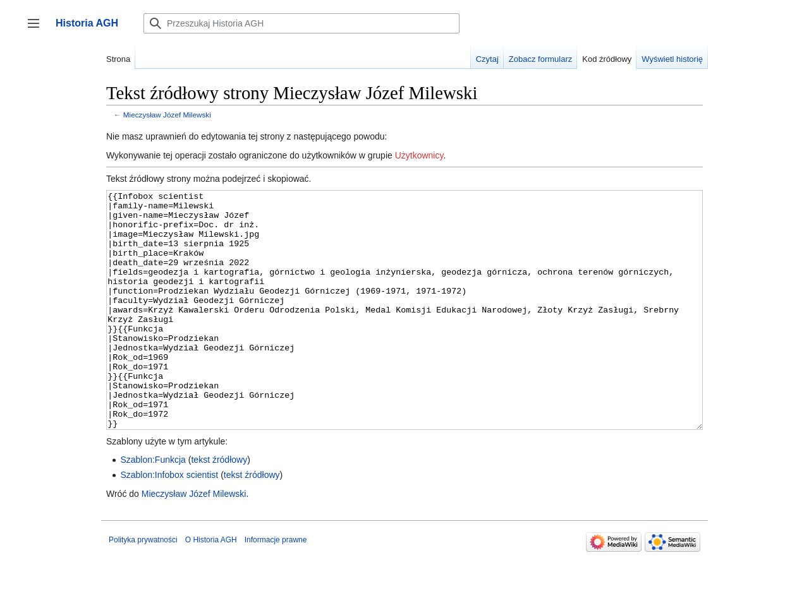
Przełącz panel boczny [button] (37, 29)
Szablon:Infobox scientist (169, 522)
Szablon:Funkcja (153, 507)
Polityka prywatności (143, 587)
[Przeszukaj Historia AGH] (301, 23)
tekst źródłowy (219, 507)
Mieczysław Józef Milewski (167, 114)
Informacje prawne (276, 587)
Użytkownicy (419, 155)
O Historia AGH (211, 587)
